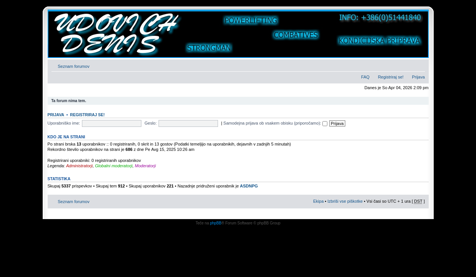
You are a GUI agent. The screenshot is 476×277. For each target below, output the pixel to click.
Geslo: (150, 123)
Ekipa (318, 201)
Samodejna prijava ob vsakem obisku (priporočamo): (275, 123)
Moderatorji (145, 165)
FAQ (365, 77)
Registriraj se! (391, 77)
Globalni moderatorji (113, 165)
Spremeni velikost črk (419, 64)
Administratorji (79, 165)
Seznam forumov (74, 66)
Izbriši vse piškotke (345, 201)
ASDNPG (249, 186)
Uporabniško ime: (64, 123)
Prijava (418, 77)
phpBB (215, 223)
